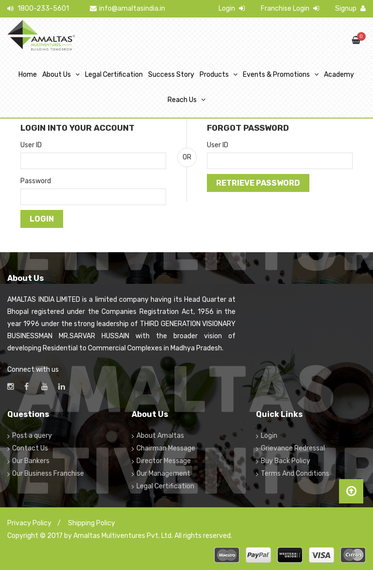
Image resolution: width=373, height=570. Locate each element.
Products (214, 74)
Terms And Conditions (295, 473)
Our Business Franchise (48, 473)
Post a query (32, 436)
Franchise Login (290, 8)
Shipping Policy (91, 523)
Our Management (163, 473)
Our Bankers (31, 461)
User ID (31, 145)
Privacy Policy (29, 523)
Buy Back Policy (285, 461)
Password (35, 181)
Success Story (171, 74)
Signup (350, 8)
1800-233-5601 (38, 8)
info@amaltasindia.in (127, 8)
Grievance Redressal (293, 448)
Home (27, 74)
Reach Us (182, 100)
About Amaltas (160, 436)
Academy (339, 74)
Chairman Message (165, 448)
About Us (56, 74)
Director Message (163, 461)
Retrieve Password (258, 183)
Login (232, 8)
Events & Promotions (276, 74)
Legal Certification (114, 74)
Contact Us (30, 448)
